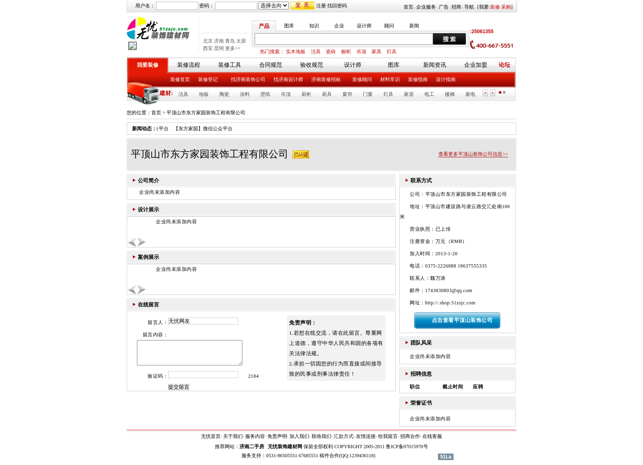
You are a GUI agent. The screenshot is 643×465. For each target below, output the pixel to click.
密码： (206, 6)
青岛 (230, 41)
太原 (241, 41)
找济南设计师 (288, 79)
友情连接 (366, 436)
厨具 (327, 94)
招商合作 (410, 436)
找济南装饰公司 (248, 79)
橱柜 (346, 51)
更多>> (233, 48)
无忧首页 (211, 436)
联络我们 (321, 436)
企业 (339, 26)
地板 (204, 94)
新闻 (414, 26)
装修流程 (188, 65)
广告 (444, 7)
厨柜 (306, 94)
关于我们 (233, 436)
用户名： (145, 6)
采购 (506, 7)
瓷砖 (331, 51)
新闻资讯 (434, 65)
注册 (321, 6)
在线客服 (432, 436)
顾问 (389, 26)
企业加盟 (475, 65)
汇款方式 (343, 436)
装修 (495, 7)
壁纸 (265, 94)
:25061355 (481, 31)
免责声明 (277, 436)
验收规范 (311, 65)
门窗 (368, 94)
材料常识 (390, 79)
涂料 (245, 94)
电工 (429, 94)
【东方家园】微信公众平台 (205, 129)
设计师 (364, 26)
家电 (470, 94)
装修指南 (418, 79)
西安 (208, 48)
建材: (166, 93)
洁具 (316, 51)
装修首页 (180, 79)
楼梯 (450, 94)
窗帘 (347, 94)
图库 (289, 26)
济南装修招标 (326, 79)
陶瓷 (224, 94)
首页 (408, 7)
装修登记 (208, 79)
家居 (409, 94)
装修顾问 (362, 79)
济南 (219, 41)
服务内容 (255, 436)
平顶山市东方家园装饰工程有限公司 (205, 113)
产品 (264, 26)
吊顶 (361, 51)
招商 (456, 7)
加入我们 (299, 436)
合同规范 (270, 65)
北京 (208, 41)
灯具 (392, 51)
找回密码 (337, 6)
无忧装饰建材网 (285, 446)
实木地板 (296, 51)
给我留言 (388, 436)
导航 (469, 7)
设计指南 (446, 79)
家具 (376, 51)
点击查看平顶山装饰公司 (462, 320)
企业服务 (426, 7)
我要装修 (147, 65)
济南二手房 (251, 446)
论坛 (504, 65)
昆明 (219, 48)
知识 (314, 26)
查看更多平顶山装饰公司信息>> (473, 154)
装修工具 (229, 65)
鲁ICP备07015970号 (407, 446)
